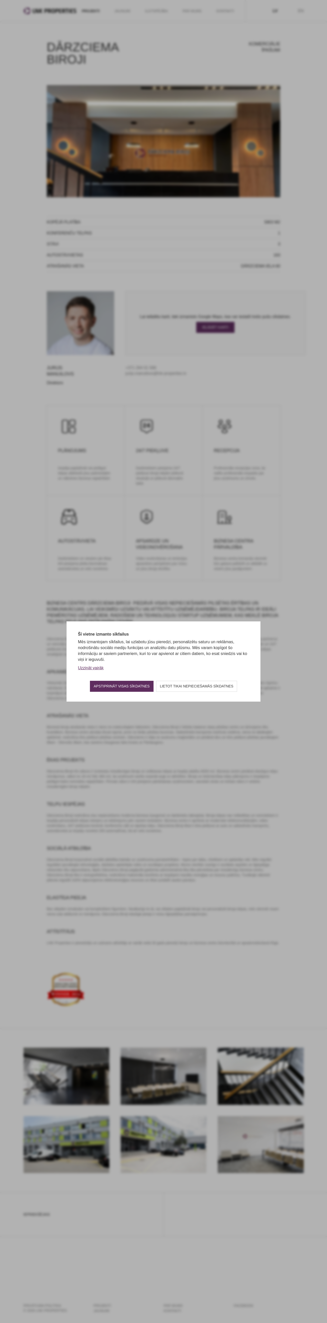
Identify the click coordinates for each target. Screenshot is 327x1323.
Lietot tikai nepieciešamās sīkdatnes (196, 686)
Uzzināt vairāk (90, 668)
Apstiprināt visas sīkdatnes (122, 686)
